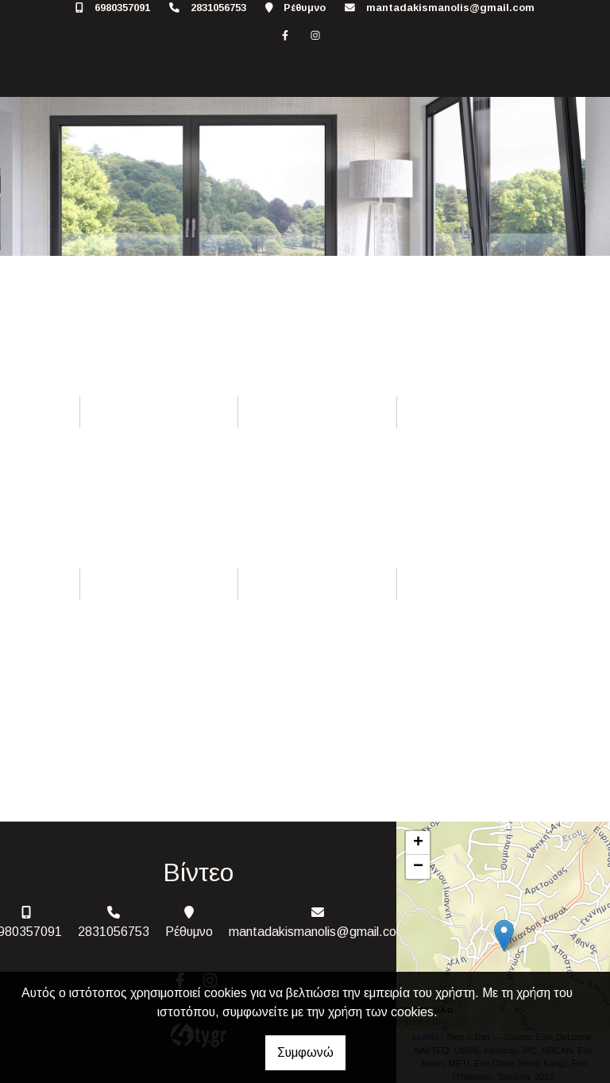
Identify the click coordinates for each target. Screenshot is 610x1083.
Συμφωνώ (305, 1052)
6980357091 (122, 8)
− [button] (418, 867)
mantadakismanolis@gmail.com (450, 8)
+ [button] (418, 843)
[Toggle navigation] (28, 74)
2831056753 (218, 8)
